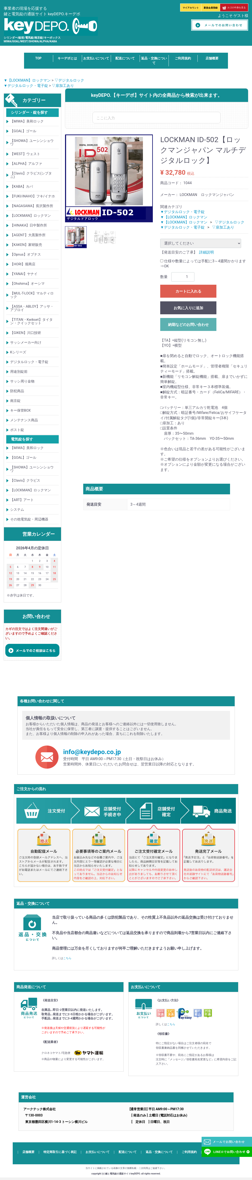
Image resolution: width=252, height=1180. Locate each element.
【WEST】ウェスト (25, 154)
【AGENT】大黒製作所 (28, 235)
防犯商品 (17, 391)
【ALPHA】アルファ (26, 164)
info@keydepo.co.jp (92, 752)
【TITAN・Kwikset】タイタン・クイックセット (31, 321)
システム (17, 509)
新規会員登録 (211, 7)
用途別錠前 (19, 372)
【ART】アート (22, 500)
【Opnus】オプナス (25, 254)
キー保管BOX (20, 410)
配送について (125, 58)
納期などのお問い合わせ (188, 324)
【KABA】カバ (21, 186)
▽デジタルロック (69, 80)
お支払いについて (96, 58)
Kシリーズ (18, 352)
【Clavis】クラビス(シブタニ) (31, 175)
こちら (67, 958)
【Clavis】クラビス (25, 480)
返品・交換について (159, 1152)
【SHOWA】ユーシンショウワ (32, 142)
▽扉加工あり (63, 85)
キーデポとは (67, 58)
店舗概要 (212, 58)
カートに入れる (188, 291)
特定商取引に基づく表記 (60, 1152)
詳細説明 (206, 252)
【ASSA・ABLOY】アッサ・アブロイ (32, 308)
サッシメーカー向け (25, 342)
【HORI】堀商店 (22, 264)
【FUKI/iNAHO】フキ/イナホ (32, 196)
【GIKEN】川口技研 (25, 333)
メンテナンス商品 (24, 420)
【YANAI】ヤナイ (23, 274)
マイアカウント (191, 7)
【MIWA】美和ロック (27, 121)
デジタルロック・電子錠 (29, 362)
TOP (38, 58)
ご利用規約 (183, 58)
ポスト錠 (17, 430)
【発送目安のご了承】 (178, 252)
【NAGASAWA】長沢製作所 (31, 206)
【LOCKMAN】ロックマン (30, 216)
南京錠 (15, 401)
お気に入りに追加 (188, 308)
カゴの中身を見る (234, 7)
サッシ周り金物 (22, 381)
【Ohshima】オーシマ (27, 283)
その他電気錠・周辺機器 (29, 519)
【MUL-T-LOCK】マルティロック (32, 295)
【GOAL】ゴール (23, 131)
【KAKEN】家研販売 (26, 245)
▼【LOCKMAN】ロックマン (27, 80)
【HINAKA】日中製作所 (28, 225)
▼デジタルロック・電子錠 (26, 85)
